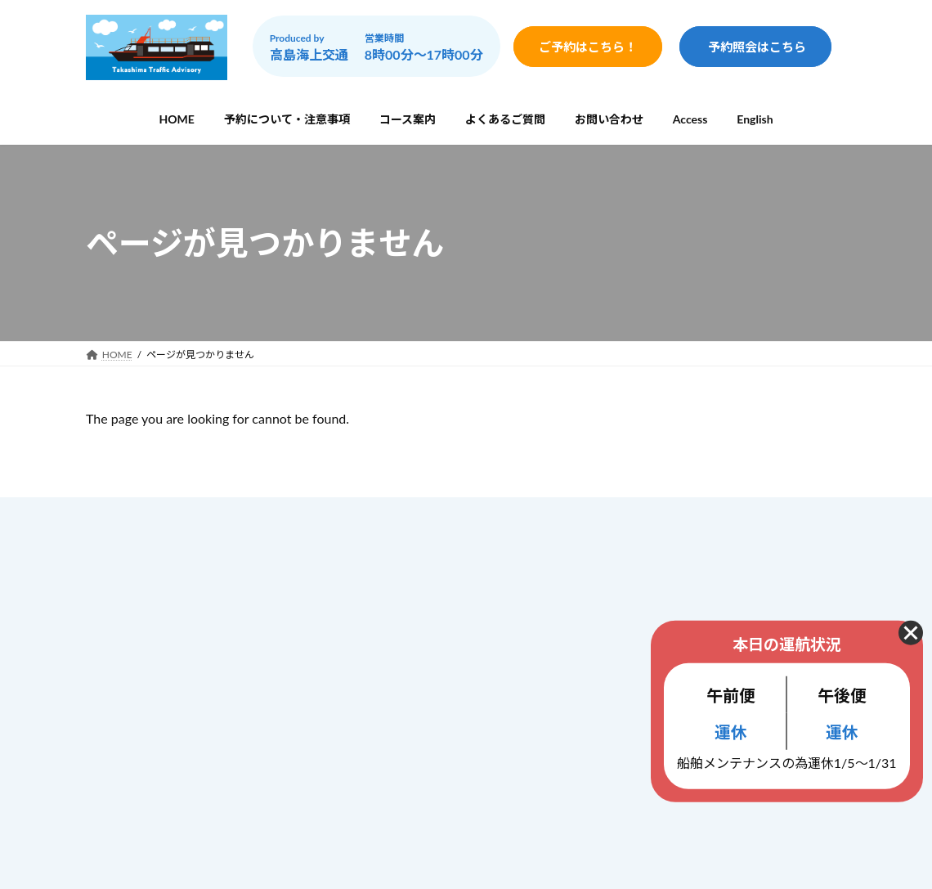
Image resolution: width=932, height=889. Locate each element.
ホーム (376, 554)
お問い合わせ (393, 692)
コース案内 (387, 624)
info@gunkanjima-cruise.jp (207, 725)
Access (377, 724)
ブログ (376, 758)
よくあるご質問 (399, 658)
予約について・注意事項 (422, 588)
